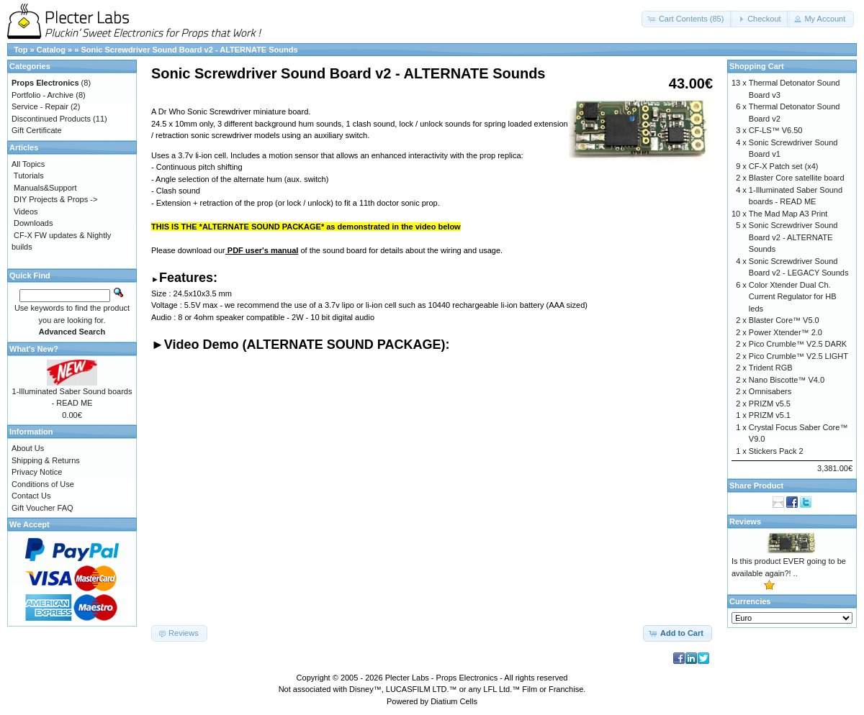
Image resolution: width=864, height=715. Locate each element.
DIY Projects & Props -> (55, 199)
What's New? (33, 349)
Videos (25, 211)
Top (20, 49)
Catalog (51, 49)
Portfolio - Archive (42, 95)
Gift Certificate (37, 130)
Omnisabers (770, 391)
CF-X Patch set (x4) (784, 166)
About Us (28, 448)
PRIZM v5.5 (770, 403)
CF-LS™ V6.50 (776, 130)
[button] (687, 19)
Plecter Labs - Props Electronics (441, 677)
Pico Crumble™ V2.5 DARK (798, 344)
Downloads (33, 223)
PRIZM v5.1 (770, 415)
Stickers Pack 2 (776, 451)
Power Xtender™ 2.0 (785, 332)
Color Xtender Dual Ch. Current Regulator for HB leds (793, 297)
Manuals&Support (45, 187)
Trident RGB (771, 367)
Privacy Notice (37, 472)
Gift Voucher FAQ (42, 508)
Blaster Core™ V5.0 (784, 320)
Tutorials (29, 175)
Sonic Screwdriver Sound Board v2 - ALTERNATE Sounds (189, 49)
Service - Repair (40, 106)
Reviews (745, 521)
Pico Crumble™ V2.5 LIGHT (798, 356)
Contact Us (31, 495)
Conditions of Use (43, 484)
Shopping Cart (756, 66)
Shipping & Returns (46, 460)
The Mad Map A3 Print (788, 213)
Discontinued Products (51, 118)
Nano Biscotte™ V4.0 (786, 379)
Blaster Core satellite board (797, 177)
